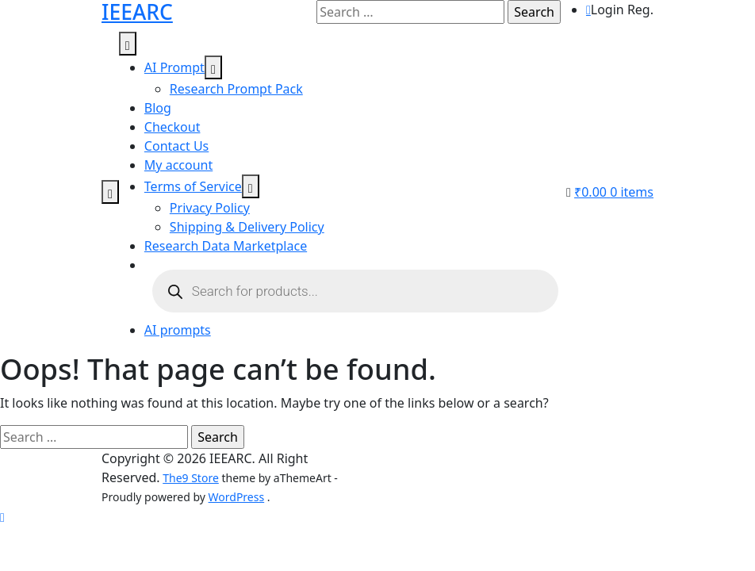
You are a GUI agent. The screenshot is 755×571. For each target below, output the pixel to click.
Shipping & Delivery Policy (247, 227)
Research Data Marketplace (225, 246)
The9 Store (191, 477)
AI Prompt (174, 67)
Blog (157, 108)
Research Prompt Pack (236, 89)
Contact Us (176, 146)
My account (178, 165)
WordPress (237, 496)
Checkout (172, 127)
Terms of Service (193, 186)
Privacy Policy (210, 208)
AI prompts (177, 330)
